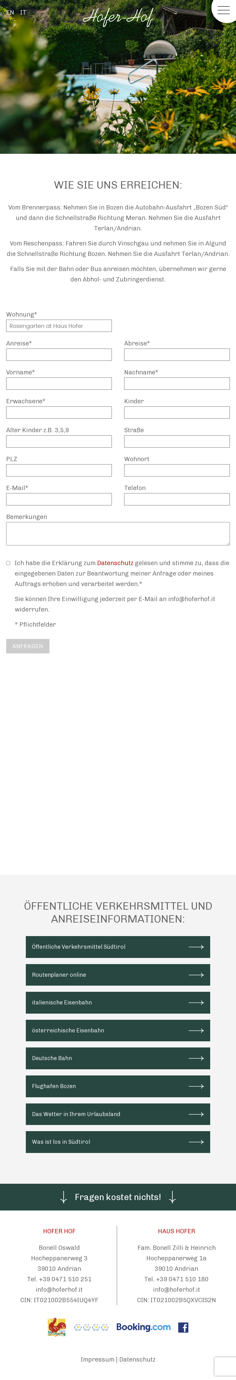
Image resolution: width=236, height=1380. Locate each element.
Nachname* (141, 372)
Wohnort (136, 459)
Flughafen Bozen (54, 1086)
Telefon (135, 488)
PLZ (11, 459)
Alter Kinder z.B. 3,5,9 (37, 430)
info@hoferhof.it (59, 1289)
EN (10, 12)
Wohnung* (21, 314)
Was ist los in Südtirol (61, 1142)
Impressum (97, 1359)
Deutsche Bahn (52, 1058)
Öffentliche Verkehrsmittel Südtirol (78, 946)
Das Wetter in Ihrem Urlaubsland (76, 1114)
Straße (134, 430)
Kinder (134, 401)
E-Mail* (17, 488)
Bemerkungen (26, 516)
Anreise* (19, 343)
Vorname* (20, 372)
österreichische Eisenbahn (68, 1030)
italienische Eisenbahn (62, 1002)
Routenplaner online (59, 974)
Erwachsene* (25, 401)
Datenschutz (115, 563)
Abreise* (137, 343)
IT (23, 12)
